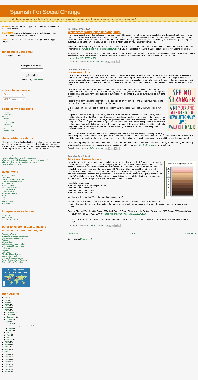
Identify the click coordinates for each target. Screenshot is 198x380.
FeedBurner (38, 80)
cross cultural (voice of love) (13, 246)
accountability (7, 114)
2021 (7, 307)
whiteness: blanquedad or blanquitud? (94, 32)
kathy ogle (6, 252)
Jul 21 (11, 324)
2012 (7, 359)
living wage (6, 116)
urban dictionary (8, 191)
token (4, 129)
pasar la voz (7, 127)
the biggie (6, 215)
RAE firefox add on (9, 193)
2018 (7, 344)
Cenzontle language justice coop (15, 236)
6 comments (100, 61)
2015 (7, 352)
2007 (7, 372)
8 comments (101, 225)
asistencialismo (8, 131)
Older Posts (190, 233)
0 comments (100, 148)
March (9, 337)
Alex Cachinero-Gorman (12, 254)
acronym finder (8, 185)
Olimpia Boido (7, 242)
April (9, 335)
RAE (4, 195)
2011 (7, 362)
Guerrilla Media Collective (12, 262)
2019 (7, 342)
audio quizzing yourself (11, 175)
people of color (8, 123)
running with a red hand (11, 164)
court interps (7, 217)
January (10, 340)
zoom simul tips (79, 72)
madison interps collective (12, 258)
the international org (10, 219)
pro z (4, 199)
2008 (7, 369)
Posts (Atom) (86, 239)
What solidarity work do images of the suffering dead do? (25, 160)
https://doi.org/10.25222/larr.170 (82, 58)
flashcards (6, 177)
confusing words (8, 189)
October (10, 315)
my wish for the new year (12, 156)
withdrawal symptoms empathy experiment (19, 158)
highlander (6, 248)
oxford (4, 197)
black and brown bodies (84, 159)
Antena (5, 240)
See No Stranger (146, 145)
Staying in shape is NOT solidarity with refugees (21, 162)
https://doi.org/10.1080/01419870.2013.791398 (125, 214)
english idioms (7, 183)
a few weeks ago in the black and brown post (99, 49)
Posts (7, 95)
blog (11, 142)
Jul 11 (11, 328)
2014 (7, 354)
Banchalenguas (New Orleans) (14, 260)
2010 (7, 364)
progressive (6, 125)
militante (5, 118)
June (9, 333)
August (10, 319)
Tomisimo (6, 203)
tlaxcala (5, 250)
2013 (7, 357)
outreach (5, 112)
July (8, 321)
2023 (7, 303)
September (11, 317)
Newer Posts (73, 233)
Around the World (9, 234)
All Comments (11, 99)
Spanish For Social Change (45, 12)
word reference (8, 201)
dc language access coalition (13, 244)
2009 (7, 367)
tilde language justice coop (12, 238)
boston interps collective (11, 256)
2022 (7, 305)
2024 (7, 300)
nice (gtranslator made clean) (14, 179)
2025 (7, 298)
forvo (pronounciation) (11, 187)
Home (132, 233)
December (11, 312)
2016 (7, 349)
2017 (7, 347)
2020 (7, 310)
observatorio (7, 120)
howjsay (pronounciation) (12, 181)
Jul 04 (11, 330)
